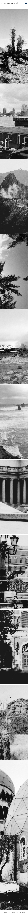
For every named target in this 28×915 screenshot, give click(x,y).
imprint (17, 912)
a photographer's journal (9, 3)
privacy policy (22, 912)
